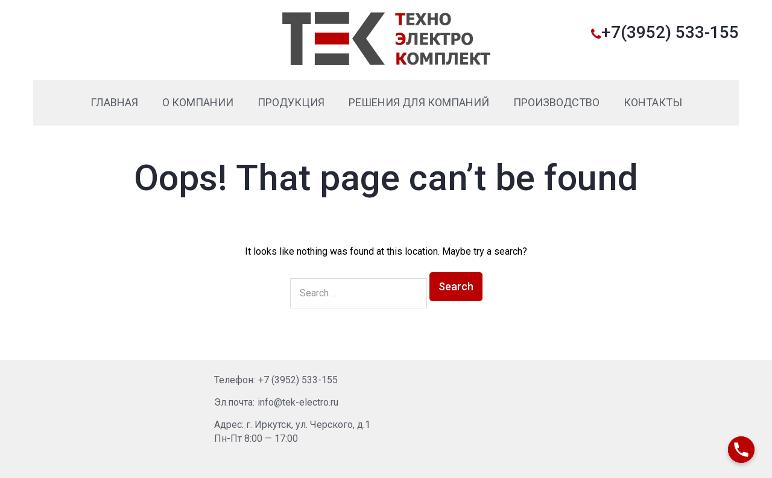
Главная (114, 102)
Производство (556, 102)
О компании (197, 102)
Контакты (653, 102)
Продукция (291, 102)
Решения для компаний (419, 102)
